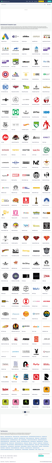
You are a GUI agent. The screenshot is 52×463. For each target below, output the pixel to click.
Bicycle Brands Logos (22, 438)
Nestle (20, 439)
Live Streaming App (11, 446)
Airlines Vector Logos (16, 436)
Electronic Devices (46, 446)
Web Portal (29, 446)
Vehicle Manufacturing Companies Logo (35, 436)
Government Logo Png (28, 447)
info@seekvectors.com (13, 461)
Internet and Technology (10, 444)
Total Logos (18, 441)
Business (39, 449)
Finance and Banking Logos (15, 447)
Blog (32, 1)
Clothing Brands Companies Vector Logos (7, 438)
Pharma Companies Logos (30, 438)
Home (27, 1)
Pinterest (12, 457)
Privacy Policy (7, 461)
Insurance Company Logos (24, 436)
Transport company (13, 441)
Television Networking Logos (5, 441)
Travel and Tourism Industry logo (32, 439)
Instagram (8, 457)
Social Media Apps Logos (14, 439)
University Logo (8, 447)
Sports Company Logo (4, 446)
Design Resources (31, 449)
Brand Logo (2, 436)
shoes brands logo (33, 441)
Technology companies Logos (44, 444)
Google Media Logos (43, 438)
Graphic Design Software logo (5, 439)
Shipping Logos (37, 438)
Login (46, 1)
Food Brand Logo (44, 436)
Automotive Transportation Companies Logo (7, 449)
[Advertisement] (26, 16)
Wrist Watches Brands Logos (25, 441)
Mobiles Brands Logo (40, 441)
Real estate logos (24, 439)
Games (36, 449)
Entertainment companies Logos (29, 444)
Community (35, 1)
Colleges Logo (22, 447)
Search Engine (3, 447)
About (30, 1)
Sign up (49, 1)
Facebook (5, 457)
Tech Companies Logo (18, 449)
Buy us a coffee (41, 1)
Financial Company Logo (8, 436)
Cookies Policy (2, 461)
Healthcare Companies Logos (19, 444)
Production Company (35, 446)
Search (45, 4)
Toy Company (46, 441)
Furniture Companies (25, 449)
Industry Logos (37, 444)
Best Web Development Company (47, 461)
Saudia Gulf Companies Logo (42, 439)
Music (43, 449)
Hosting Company (17, 446)
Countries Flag (16, 438)
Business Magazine (24, 446)
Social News (40, 446)
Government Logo (3, 444)
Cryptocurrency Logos (36, 447)
